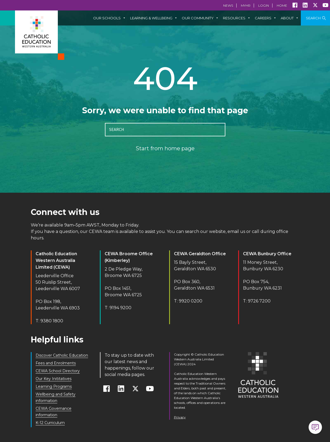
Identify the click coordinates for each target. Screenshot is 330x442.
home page (180, 148)
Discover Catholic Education (62, 355)
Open (315, 427)
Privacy (180, 417)
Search (313, 18)
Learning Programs (54, 386)
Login (263, 5)
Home (282, 5)
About (290, 18)
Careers (265, 18)
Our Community (200, 18)
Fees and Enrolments (56, 363)
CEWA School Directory (58, 370)
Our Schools (109, 18)
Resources (237, 18)
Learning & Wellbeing (153, 18)
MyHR (246, 5)
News (228, 5)
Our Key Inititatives (53, 378)
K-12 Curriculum (50, 422)
